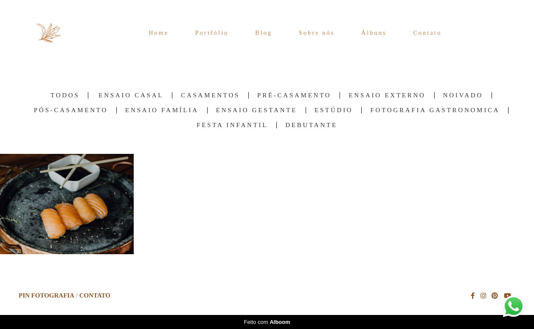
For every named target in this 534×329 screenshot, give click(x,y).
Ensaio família (162, 110)
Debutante (311, 125)
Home (159, 33)
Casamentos (210, 95)
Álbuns (374, 33)
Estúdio (334, 110)
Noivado (463, 95)
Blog (263, 33)
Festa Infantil (232, 125)
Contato (427, 33)
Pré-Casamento (294, 95)
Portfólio (212, 33)
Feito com (267, 322)
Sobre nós (316, 33)
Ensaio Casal (130, 95)
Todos (65, 95)
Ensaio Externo (387, 95)
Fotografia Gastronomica (435, 110)
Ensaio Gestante (256, 110)
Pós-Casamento (71, 110)
